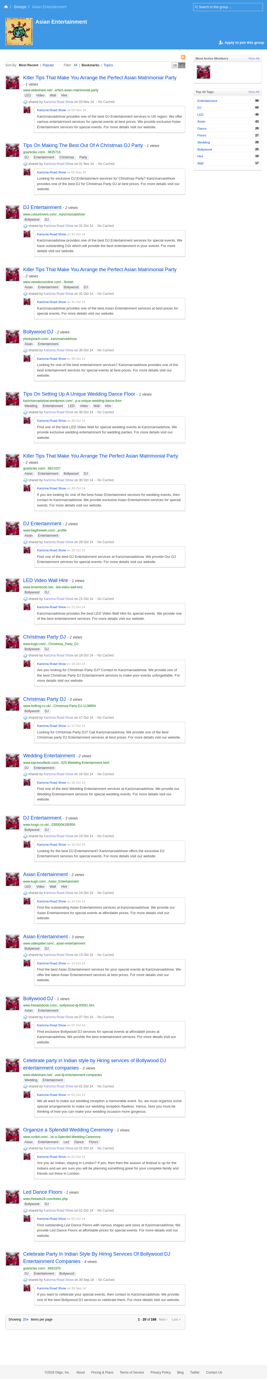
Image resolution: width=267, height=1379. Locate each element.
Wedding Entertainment (49, 755)
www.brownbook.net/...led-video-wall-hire (53, 587)
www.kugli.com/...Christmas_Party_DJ (50, 644)
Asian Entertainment (62, 22)
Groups (20, 7)
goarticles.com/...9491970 (41, 1268)
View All (253, 58)
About (80, 1372)
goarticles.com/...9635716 (41, 152)
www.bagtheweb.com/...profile (44, 530)
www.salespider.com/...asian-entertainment (54, 943)
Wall (53, 95)
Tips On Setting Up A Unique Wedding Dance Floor (79, 394)
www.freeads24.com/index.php (45, 1199)
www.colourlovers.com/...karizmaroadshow (54, 214)
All (75, 65)
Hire (64, 95)
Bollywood (32, 219)
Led (66, 1142)
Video (40, 95)
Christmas (66, 157)
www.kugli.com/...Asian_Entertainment (51, 881)
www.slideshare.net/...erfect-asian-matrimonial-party (60, 90)
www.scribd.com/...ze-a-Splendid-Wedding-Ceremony (62, 1137)
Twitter (195, 1372)
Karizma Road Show (58, 102)
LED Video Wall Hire (45, 580)
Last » (176, 1319)
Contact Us (214, 1372)
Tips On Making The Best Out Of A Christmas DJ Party (83, 145)
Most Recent (28, 65)
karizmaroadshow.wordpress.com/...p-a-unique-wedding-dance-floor (72, 401)
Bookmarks (90, 65)
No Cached (106, 102)
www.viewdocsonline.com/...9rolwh (48, 282)
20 (26, 1319)
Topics (108, 65)
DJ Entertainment (42, 207)
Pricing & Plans (102, 1372)
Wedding (31, 406)
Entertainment (44, 157)
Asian (29, 287)
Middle (181, 65)
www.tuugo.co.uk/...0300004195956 (49, 825)
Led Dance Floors (42, 1192)
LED (28, 95)
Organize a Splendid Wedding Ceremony (68, 1130)
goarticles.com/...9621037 (41, 468)
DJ (27, 157)
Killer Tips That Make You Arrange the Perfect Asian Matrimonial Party (100, 77)
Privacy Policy (160, 1372)
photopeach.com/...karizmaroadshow (50, 339)
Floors (93, 1142)
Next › (163, 1319)
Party (83, 157)
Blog (180, 1372)
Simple (175, 65)
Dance (79, 1142)
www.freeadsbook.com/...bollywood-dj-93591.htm (58, 1005)
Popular (48, 65)
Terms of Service (132, 1372)
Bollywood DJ (38, 331)
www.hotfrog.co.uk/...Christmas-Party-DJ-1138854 (59, 706)
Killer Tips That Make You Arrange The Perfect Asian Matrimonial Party (100, 456)
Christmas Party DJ (44, 637)
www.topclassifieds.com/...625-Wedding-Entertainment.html (66, 763)
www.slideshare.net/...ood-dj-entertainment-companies (62, 1075)
